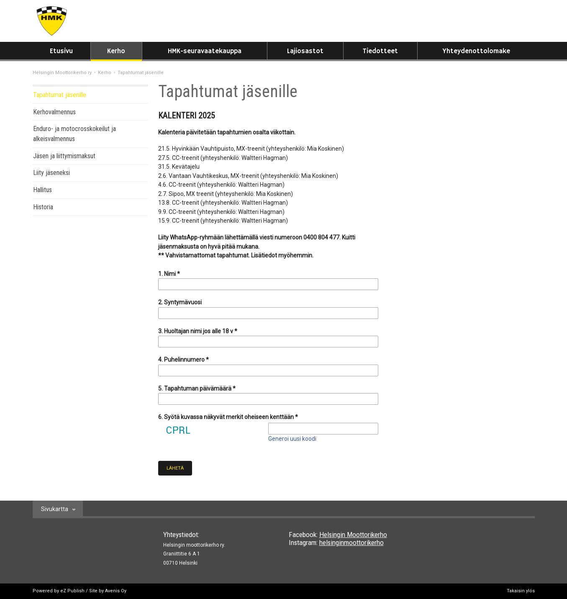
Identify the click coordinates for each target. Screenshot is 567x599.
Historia (43, 207)
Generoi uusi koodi (292, 438)
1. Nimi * (169, 273)
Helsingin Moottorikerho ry (62, 72)
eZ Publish (72, 591)
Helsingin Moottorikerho (353, 534)
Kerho (116, 51)
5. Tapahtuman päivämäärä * (197, 388)
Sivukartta (54, 509)
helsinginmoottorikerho (351, 542)
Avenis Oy (115, 591)
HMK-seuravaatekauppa (204, 51)
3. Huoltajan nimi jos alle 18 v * (197, 331)
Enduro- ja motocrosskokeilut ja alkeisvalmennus (74, 134)
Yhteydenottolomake (476, 51)
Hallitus (42, 190)
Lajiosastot (305, 51)
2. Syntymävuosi (180, 302)
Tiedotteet (380, 51)
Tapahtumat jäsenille (59, 95)
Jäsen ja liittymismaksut (64, 156)
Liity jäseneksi (51, 173)
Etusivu (61, 51)
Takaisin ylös (521, 591)
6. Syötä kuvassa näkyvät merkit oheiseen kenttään (228, 417)
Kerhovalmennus (54, 112)
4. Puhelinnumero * (183, 359)
